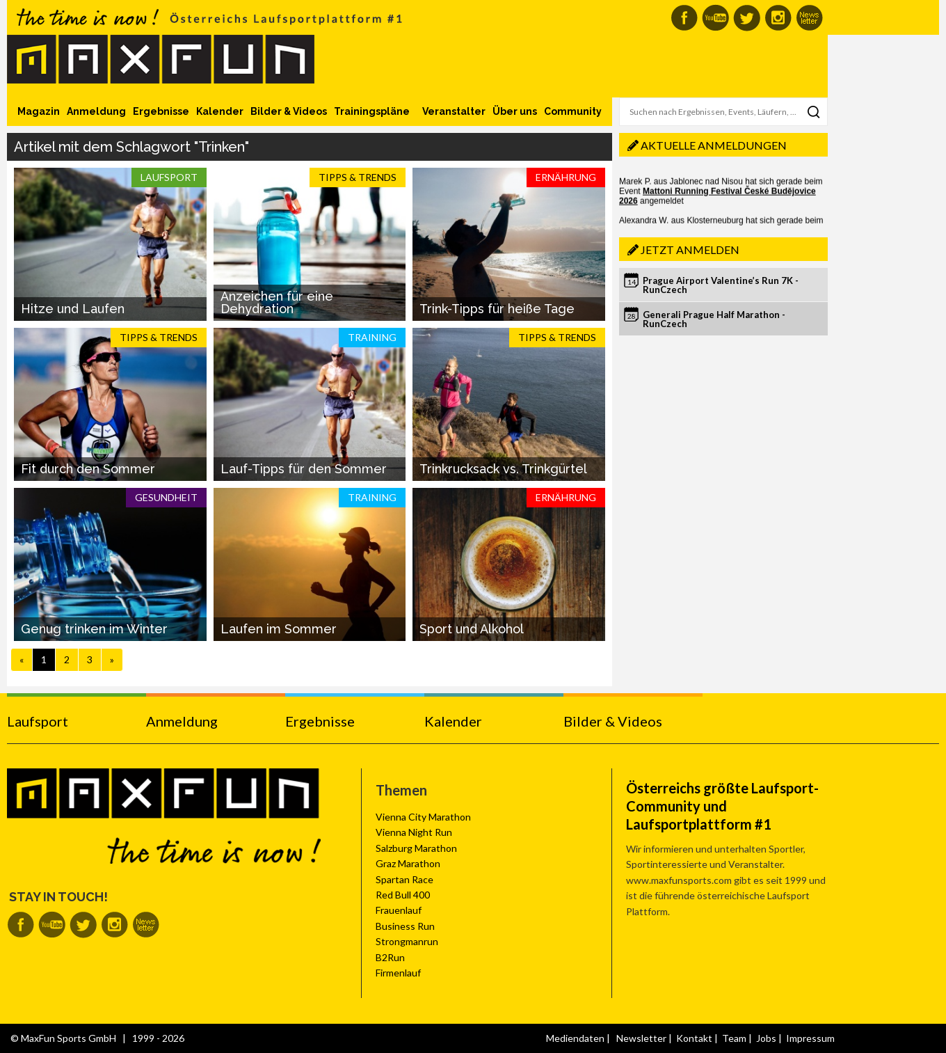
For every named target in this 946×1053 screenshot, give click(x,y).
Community (573, 111)
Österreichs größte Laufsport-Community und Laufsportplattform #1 (722, 805)
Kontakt (694, 1038)
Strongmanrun (407, 941)
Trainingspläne (372, 111)
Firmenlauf (398, 973)
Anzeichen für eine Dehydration (277, 302)
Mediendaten (575, 1038)
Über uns (514, 111)
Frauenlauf (399, 910)
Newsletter (641, 1038)
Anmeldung (96, 111)
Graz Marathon (408, 863)
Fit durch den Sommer (88, 468)
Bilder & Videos (288, 111)
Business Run (405, 926)
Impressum (810, 1038)
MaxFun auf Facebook (684, 17)
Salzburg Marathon (416, 848)
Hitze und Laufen (73, 308)
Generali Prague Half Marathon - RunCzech (714, 319)
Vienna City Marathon (423, 817)
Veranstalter (454, 111)
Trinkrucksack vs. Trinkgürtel (503, 468)
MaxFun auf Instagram (778, 17)
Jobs (766, 1038)
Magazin (38, 111)
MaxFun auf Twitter (746, 17)
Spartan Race (404, 879)
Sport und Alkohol (471, 628)
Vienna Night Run (414, 832)
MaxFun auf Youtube (715, 17)
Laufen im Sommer (279, 628)
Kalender (219, 111)
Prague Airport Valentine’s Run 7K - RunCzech (721, 285)
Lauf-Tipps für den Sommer (304, 468)
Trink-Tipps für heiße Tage (497, 308)
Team (734, 1038)
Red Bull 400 (403, 895)
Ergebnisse (161, 111)
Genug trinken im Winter (94, 628)
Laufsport (37, 721)
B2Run (390, 957)
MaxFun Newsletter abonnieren (809, 17)
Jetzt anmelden (690, 249)
